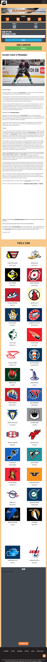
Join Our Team (8, 229)
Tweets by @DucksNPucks (7, 571)
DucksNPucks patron (19, 219)
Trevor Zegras (23, 153)
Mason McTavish (10, 153)
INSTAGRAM (19, 651)
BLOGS (32, 651)
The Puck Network (16, 226)
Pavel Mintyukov (32, 132)
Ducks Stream (28, 180)
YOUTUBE (27, 651)
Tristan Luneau (14, 133)
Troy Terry (16, 153)
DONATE (23, 48)
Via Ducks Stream (15, 112)
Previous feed (23, 643)
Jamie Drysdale (21, 92)
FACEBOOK (6, 651)
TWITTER (13, 651)
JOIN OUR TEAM (40, 651)
